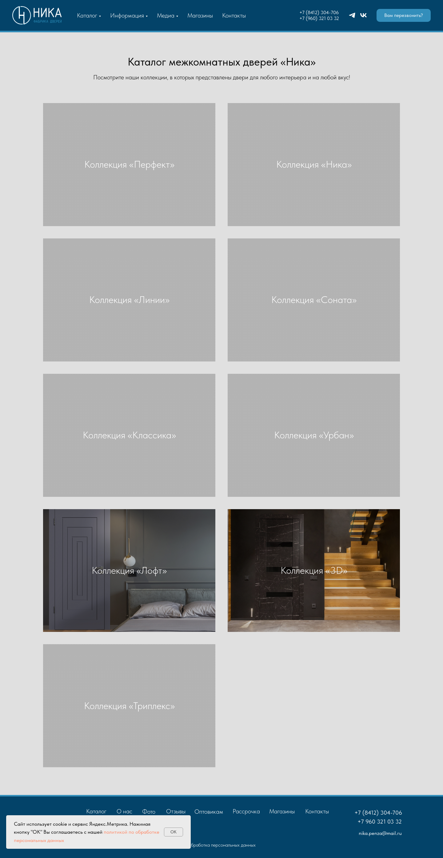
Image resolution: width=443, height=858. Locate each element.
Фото (148, 811)
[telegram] (352, 15)
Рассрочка (246, 811)
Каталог (87, 15)
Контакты (234, 15)
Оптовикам (208, 811)
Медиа (165, 15)
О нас (124, 811)
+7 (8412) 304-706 (319, 12)
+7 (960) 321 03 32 (319, 18)
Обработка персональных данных (221, 845)
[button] (404, 15)
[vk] (363, 15)
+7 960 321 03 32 (379, 821)
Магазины (200, 15)
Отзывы (176, 811)
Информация (127, 15)
